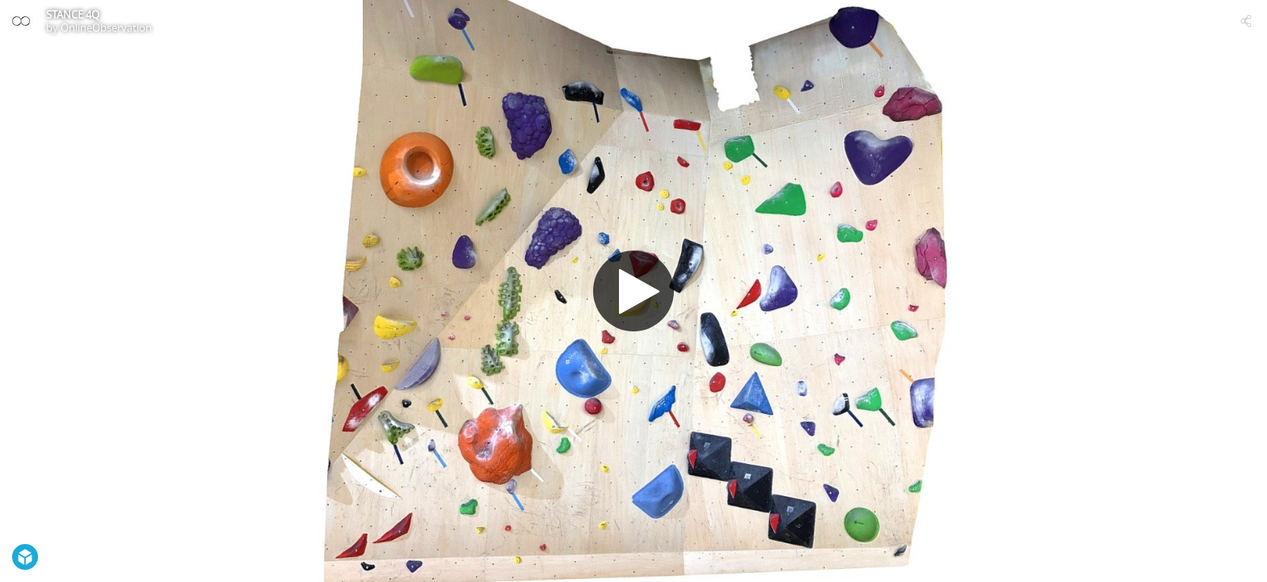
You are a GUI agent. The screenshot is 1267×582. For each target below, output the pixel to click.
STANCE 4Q (72, 14)
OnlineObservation (106, 27)
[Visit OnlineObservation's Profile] (21, 21)
